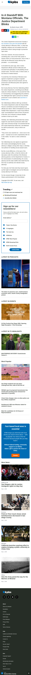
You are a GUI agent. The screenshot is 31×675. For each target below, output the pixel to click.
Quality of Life (4, 482)
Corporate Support (7, 656)
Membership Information (8, 661)
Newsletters (5, 609)
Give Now (25, 2)
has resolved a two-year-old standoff (11, 43)
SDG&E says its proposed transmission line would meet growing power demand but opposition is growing (14, 391)
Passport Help (6, 646)
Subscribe (15, 249)
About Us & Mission (7, 606)
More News (6, 462)
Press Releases (6, 619)
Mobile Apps (5, 616)
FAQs (4, 641)
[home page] (13, 2)
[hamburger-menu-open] (2, 2)
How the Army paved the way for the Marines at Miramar (14, 578)
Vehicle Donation (6, 668)
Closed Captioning (7, 636)
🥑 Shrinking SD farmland (10, 195)
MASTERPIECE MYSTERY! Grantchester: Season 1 (13, 354)
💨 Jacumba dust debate (9, 198)
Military (3, 575)
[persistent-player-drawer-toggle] (29, 673)
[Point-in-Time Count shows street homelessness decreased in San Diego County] (15, 502)
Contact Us (5, 639)
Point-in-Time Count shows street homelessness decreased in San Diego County (13, 515)
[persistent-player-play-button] (2, 673)
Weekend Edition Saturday (10, 673)
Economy (3, 512)
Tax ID (4, 666)
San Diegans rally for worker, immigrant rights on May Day (12, 485)
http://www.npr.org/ (6, 182)
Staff (4, 624)
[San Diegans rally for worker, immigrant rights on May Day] (15, 473)
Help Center (5, 649)
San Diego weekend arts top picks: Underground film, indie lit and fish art (12, 384)
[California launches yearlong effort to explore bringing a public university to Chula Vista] (15, 534)
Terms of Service (6, 627)
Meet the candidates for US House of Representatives (12, 411)
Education (3, 543)
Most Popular (6, 361)
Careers (4, 611)
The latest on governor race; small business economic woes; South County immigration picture (14, 293)
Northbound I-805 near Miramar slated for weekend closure (13, 405)
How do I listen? (6, 644)
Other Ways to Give (7, 663)
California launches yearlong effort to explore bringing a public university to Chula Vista (15, 547)
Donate (15, 455)
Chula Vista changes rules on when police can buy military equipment (15, 398)
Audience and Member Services (10, 633)
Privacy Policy (6, 622)
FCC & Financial (6, 614)
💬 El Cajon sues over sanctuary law (12, 192)
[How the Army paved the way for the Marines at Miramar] (15, 565)
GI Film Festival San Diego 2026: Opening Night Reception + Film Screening (13, 324)
